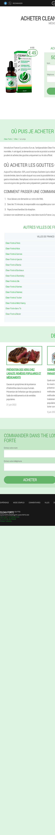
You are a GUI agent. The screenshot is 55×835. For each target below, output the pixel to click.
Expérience (4, 502)
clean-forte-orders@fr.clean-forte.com (14, 515)
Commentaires (34, 502)
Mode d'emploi (18, 502)
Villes (47, 502)
